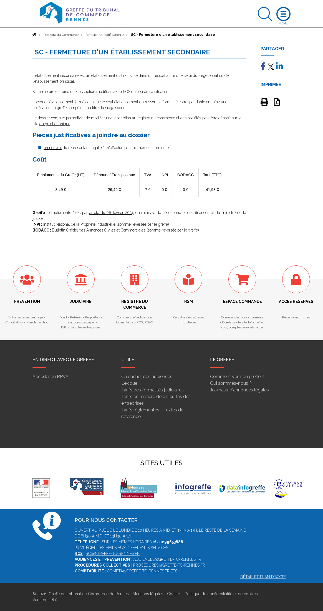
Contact (174, 594)
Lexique (129, 383)
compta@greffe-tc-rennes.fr (138, 571)
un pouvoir (53, 147)
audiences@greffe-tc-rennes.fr (167, 559)
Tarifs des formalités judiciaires (152, 390)
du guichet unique (54, 124)
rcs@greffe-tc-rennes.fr (113, 553)
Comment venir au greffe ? (237, 376)
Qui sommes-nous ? (231, 383)
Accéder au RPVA (50, 376)
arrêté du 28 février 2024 (111, 212)
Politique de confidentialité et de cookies (221, 594)
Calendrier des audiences (146, 376)
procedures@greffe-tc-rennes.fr (169, 565)
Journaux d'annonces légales (239, 390)
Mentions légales (148, 594)
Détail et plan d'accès (263, 577)
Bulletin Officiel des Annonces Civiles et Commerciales (98, 230)
